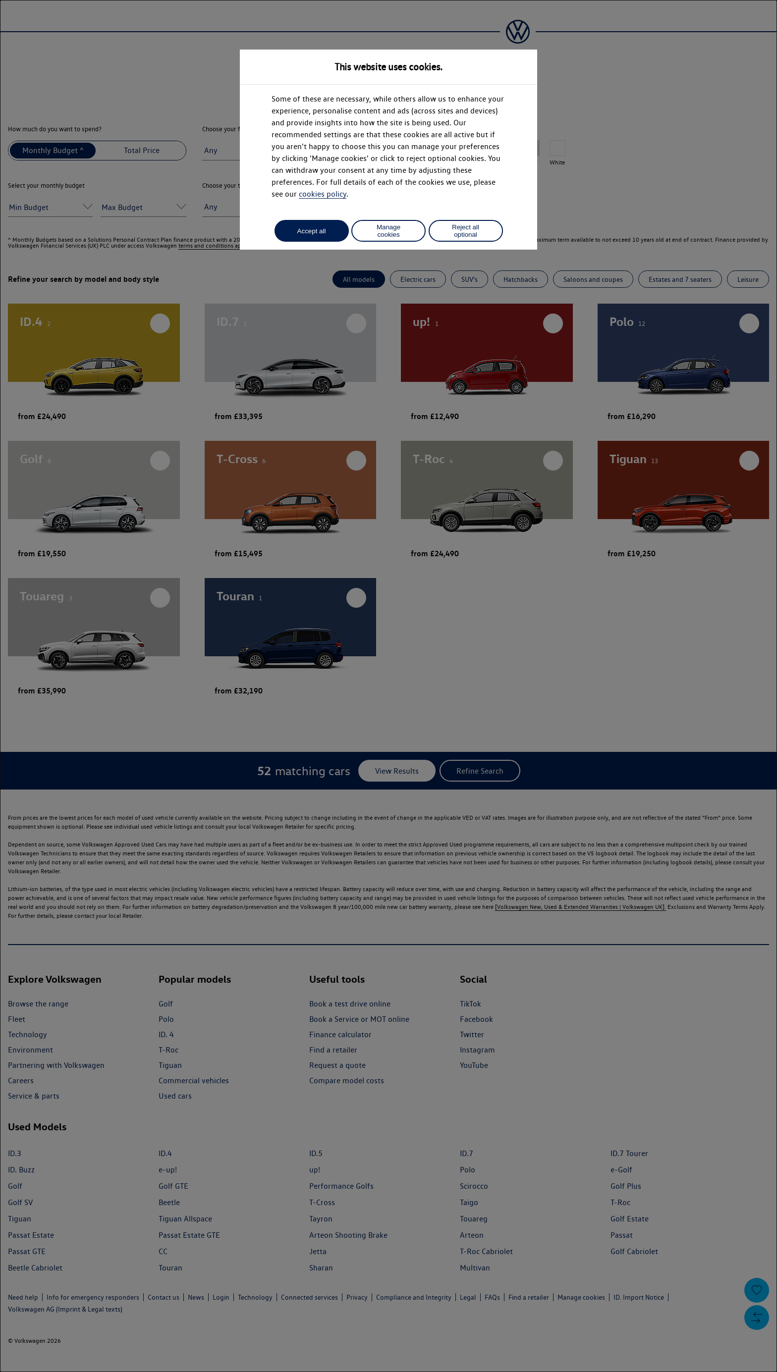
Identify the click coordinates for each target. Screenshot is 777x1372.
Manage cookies (388, 230)
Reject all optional (465, 230)
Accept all (311, 231)
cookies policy (322, 194)
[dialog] (388, 686)
